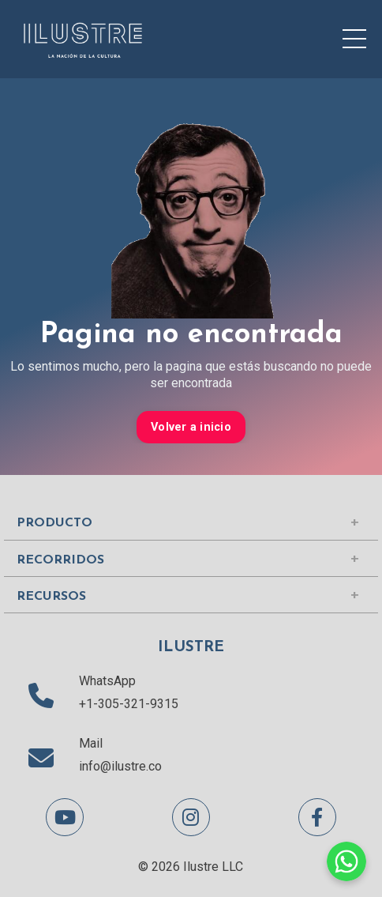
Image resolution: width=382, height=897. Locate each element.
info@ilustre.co (120, 766)
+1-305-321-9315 (128, 703)
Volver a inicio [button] (191, 427)
